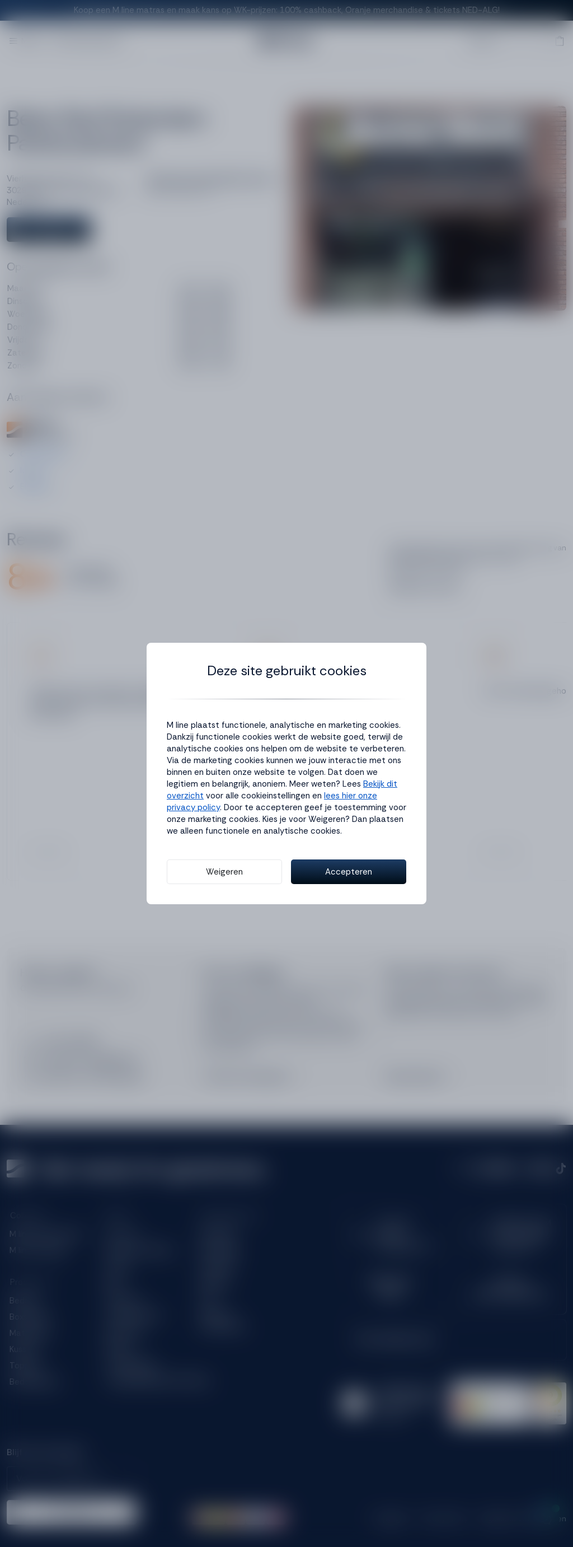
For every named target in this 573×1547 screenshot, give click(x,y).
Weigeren (224, 871)
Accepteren (348, 871)
